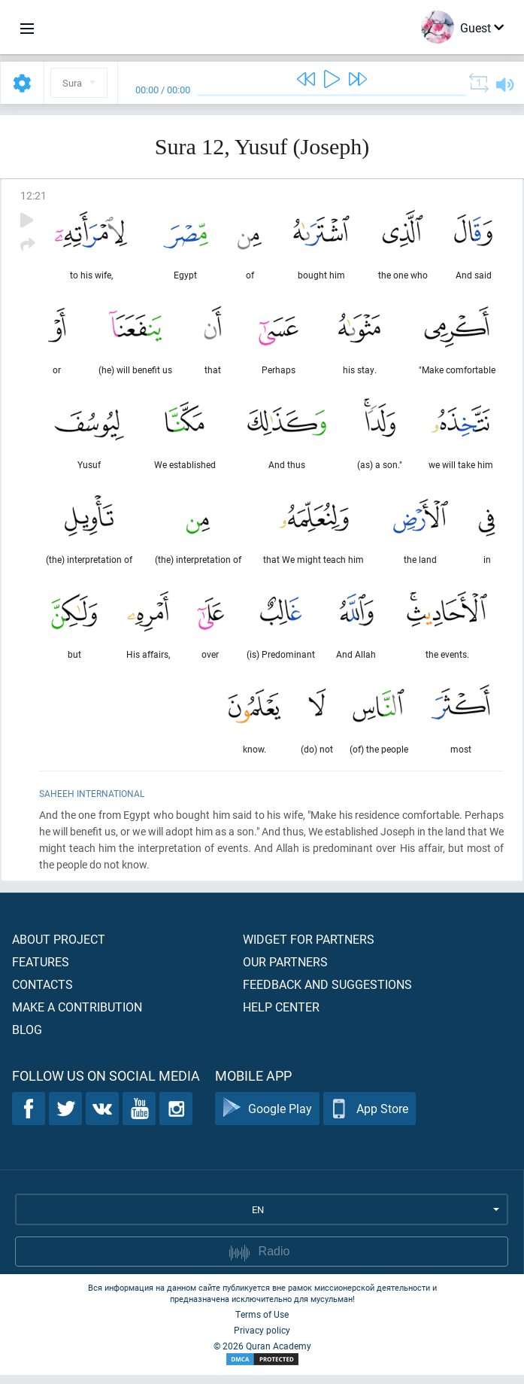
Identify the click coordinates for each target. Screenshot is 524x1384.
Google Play (267, 1118)
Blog (27, 1038)
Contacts (42, 993)
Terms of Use (262, 1323)
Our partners (285, 970)
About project (58, 948)
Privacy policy (262, 1339)
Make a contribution (77, 1016)
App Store (369, 1118)
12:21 (33, 195)
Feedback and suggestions (327, 993)
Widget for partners (308, 948)
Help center (281, 1016)
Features (40, 970)
